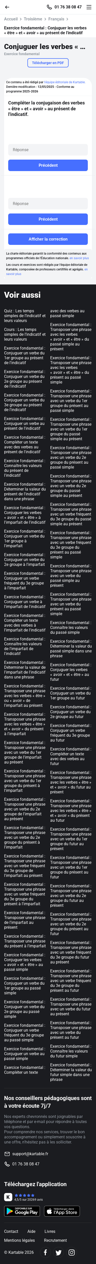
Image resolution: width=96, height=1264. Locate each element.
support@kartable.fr (30, 1153)
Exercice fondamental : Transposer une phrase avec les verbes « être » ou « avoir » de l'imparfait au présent (24, 696)
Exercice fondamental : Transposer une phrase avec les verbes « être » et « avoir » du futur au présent (70, 782)
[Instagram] (71, 1252)
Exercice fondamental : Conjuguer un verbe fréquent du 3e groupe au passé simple (24, 1032)
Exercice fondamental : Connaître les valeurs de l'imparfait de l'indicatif (24, 646)
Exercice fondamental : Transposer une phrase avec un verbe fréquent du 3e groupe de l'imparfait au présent (24, 866)
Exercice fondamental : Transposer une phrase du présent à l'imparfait (25, 941)
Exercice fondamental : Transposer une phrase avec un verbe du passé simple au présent (70, 576)
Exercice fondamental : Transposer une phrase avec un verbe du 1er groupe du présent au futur (70, 867)
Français (56, 19)
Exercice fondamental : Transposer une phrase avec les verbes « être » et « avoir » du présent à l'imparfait (24, 724)
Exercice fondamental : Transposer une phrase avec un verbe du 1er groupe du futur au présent (70, 839)
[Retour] (9, 6)
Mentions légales (19, 1240)
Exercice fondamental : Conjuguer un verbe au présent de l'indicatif (24, 423)
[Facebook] (45, 1252)
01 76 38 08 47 (68, 7)
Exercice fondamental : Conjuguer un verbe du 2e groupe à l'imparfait (24, 559)
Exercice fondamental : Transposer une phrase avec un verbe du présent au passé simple (70, 604)
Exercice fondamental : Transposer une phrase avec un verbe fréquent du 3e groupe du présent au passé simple (70, 544)
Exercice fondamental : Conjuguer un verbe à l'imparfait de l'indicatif (25, 601)
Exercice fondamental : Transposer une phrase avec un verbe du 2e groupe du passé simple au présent (70, 486)
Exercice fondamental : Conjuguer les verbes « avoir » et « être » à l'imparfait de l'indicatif (25, 515)
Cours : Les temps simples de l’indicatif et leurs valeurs (25, 334)
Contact (11, 1231)
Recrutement (55, 1240)
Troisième (33, 19)
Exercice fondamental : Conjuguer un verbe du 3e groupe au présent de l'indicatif (24, 402)
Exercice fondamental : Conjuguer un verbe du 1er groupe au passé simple (24, 985)
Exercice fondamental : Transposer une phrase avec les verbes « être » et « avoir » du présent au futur (70, 810)
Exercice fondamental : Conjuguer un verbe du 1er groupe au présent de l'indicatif (24, 355)
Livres (50, 1231)
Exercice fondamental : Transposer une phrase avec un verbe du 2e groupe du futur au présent (70, 896)
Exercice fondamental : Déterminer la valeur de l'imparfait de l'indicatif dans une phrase (25, 669)
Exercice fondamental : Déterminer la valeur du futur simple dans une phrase (71, 1072)
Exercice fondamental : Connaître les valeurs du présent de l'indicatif (24, 468)
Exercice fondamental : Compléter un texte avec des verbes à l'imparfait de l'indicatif (25, 623)
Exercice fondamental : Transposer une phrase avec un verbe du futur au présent (70, 1006)
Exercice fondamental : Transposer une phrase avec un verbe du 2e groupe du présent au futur (70, 924)
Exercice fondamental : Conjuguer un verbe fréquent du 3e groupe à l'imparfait (24, 580)
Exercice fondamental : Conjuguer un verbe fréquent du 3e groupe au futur (70, 733)
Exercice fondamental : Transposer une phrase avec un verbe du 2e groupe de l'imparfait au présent (24, 809)
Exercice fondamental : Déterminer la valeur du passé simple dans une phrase (71, 648)
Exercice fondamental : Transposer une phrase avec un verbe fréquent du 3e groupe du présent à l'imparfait (24, 894)
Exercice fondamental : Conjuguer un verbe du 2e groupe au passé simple (24, 1009)
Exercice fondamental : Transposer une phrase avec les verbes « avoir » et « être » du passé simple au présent (70, 336)
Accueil (11, 19)
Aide (31, 1231)
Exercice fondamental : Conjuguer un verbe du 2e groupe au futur (70, 712)
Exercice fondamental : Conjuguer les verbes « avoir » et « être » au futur (70, 672)
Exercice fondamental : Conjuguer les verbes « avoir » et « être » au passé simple (24, 962)
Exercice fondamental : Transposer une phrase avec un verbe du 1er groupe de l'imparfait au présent (24, 752)
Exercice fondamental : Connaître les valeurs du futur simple (70, 1051)
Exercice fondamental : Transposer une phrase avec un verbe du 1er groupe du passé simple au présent (70, 429)
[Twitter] (58, 1252)
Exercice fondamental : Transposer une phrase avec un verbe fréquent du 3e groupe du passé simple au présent (70, 514)
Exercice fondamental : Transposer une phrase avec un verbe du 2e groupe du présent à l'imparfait (24, 837)
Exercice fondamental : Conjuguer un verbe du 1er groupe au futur (70, 693)
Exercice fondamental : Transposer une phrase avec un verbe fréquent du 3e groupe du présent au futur (70, 981)
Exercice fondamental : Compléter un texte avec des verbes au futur (70, 756)
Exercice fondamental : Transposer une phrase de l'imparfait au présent (24, 920)
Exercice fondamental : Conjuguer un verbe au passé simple (24, 1053)
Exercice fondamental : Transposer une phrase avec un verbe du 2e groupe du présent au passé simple (70, 457)
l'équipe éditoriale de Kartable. (65, 82)
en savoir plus (79, 258)
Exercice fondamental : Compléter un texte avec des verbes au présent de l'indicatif (24, 444)
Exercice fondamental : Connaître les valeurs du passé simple (70, 627)
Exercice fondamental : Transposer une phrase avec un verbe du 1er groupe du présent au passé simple (70, 401)
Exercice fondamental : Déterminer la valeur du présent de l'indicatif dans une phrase (25, 491)
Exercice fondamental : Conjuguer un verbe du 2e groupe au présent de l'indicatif (24, 379)
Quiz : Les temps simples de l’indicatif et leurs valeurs (25, 315)
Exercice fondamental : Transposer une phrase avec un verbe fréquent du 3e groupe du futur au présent (70, 952)
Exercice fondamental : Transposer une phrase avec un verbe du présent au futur (70, 1030)
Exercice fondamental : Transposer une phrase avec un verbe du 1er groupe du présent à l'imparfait (24, 781)
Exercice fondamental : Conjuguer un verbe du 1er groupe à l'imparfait (24, 538)
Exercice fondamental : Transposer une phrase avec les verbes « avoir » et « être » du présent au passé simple (70, 370)
